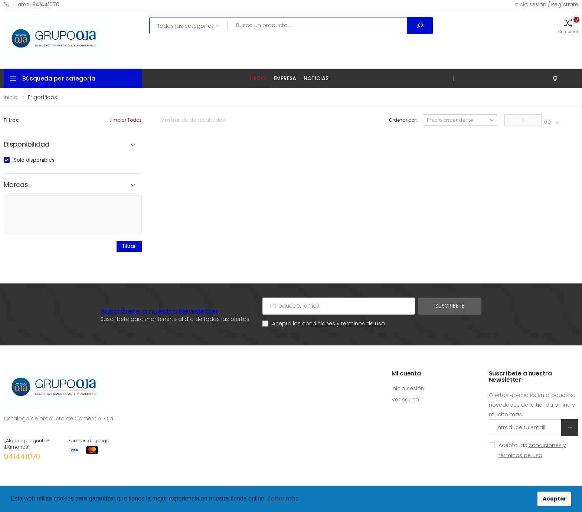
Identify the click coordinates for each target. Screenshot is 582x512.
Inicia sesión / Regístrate (546, 4)
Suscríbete (449, 305)
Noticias (316, 78)
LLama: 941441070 (31, 4)
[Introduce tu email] (525, 427)
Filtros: (11, 120)
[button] (568, 25)
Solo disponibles (34, 160)
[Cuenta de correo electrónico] (338, 306)
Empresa (285, 78)
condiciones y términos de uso (343, 323)
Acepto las (328, 323)
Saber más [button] (282, 498)
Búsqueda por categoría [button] (58, 78)
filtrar (129, 246)
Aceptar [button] (554, 498)
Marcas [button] (16, 185)
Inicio (258, 78)
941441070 (22, 457)
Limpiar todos (125, 120)
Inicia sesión (408, 388)
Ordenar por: (403, 120)
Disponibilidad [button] (26, 144)
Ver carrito (405, 399)
